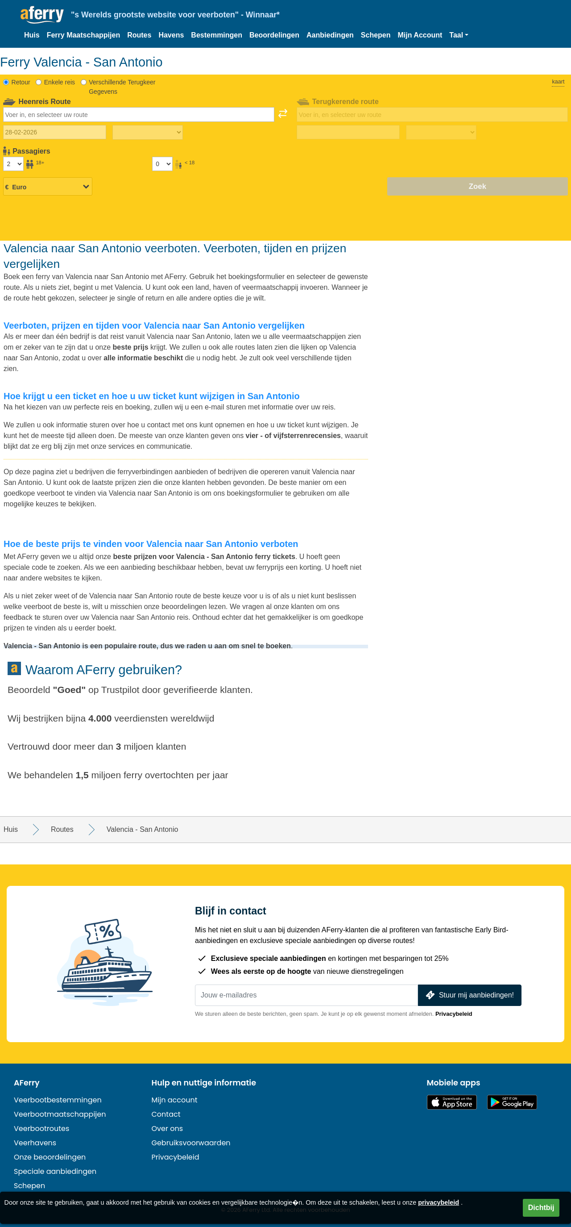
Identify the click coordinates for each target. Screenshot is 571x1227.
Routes (139, 35)
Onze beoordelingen (50, 1157)
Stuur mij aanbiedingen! (469, 995)
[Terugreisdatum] (348, 132)
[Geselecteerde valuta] (48, 187)
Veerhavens (35, 1143)
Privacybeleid (453, 1013)
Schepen (376, 35)
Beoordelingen (274, 35)
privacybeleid (438, 1202)
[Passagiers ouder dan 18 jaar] (13, 164)
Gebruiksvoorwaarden (191, 1143)
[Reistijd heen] (147, 132)
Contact (166, 1114)
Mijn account (175, 1100)
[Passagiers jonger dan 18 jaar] (162, 164)
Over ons (167, 1128)
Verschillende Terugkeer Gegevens (122, 87)
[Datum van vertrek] (54, 132)
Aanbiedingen (330, 35)
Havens (171, 35)
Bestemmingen (216, 35)
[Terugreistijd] (441, 132)
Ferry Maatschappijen (83, 35)
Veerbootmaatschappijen (60, 1114)
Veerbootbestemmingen (58, 1100)
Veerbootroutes (41, 1128)
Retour (21, 82)
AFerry (27, 1082)
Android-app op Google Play (512, 1102)
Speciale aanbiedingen (55, 1171)
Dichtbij (541, 1207)
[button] (459, 35)
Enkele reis (59, 82)
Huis (32, 35)
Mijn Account (420, 35)
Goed (70, 689)
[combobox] (138, 114)
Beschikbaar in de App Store (452, 1102)
